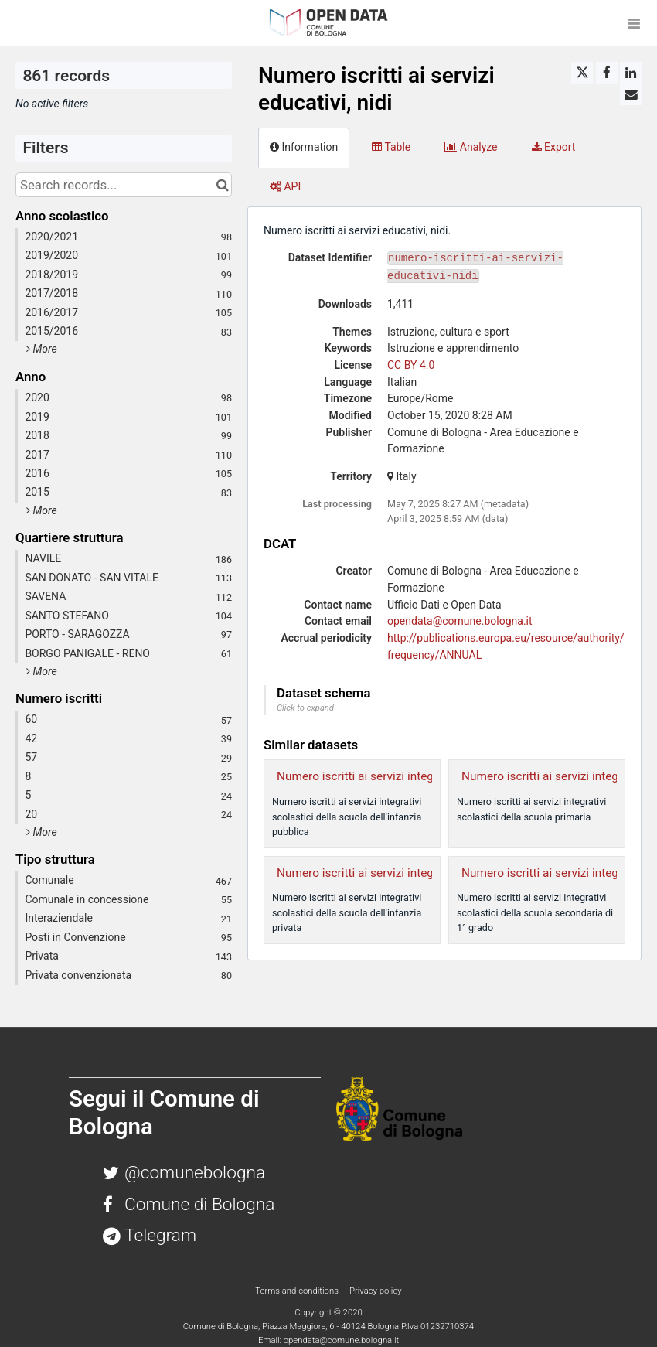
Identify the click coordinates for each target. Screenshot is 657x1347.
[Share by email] (631, 94)
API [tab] (285, 186)
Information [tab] (304, 147)
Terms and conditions (297, 1290)
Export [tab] (554, 147)
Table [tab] (391, 147)
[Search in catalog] (222, 184)
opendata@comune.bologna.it (460, 621)
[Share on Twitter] (582, 73)
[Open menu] (634, 23)
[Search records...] (123, 184)
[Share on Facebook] (607, 73)
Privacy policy (375, 1290)
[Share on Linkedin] (631, 73)
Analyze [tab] (470, 147)
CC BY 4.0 (410, 365)
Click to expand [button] (305, 708)
